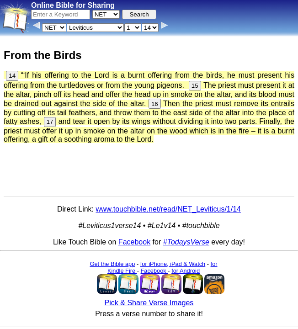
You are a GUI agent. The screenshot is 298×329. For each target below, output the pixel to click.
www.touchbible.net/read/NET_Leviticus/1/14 (168, 209)
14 (12, 75)
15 (195, 85)
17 (50, 121)
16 (154, 104)
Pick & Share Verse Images (149, 303)
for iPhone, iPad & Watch (173, 263)
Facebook (134, 242)
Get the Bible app (112, 263)
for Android (185, 270)
